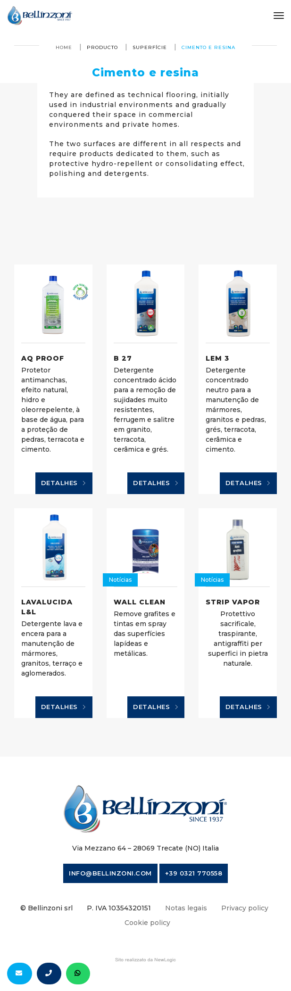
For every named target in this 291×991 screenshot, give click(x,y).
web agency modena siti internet (145, 960)
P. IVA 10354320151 (119, 908)
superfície (150, 47)
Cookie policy (147, 922)
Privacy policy (244, 908)
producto (102, 47)
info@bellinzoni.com (110, 873)
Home (64, 47)
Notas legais (186, 908)
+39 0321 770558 (194, 873)
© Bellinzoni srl (46, 908)
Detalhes (64, 483)
